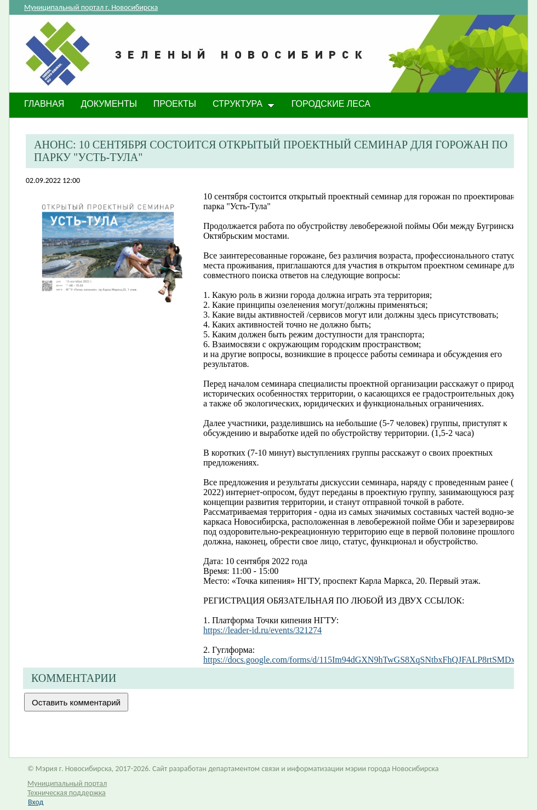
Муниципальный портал (67, 783)
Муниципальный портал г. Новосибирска (91, 7)
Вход (35, 802)
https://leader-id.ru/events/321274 (262, 630)
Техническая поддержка (66, 792)
